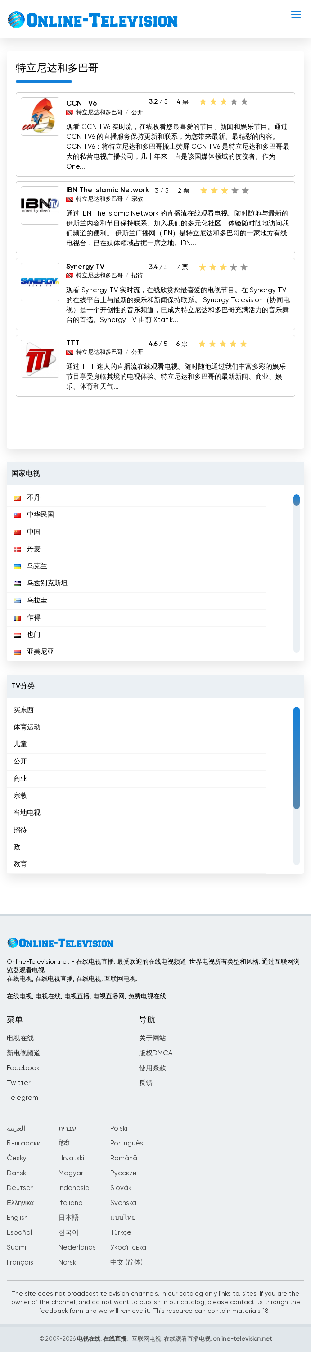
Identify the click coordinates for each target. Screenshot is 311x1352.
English (17, 1217)
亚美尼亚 (34, 651)
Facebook (23, 1068)
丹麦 (27, 549)
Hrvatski (71, 1158)
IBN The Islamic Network (107, 190)
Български (24, 1143)
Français (20, 1262)
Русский (123, 1173)
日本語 (69, 1217)
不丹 (27, 497)
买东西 (24, 710)
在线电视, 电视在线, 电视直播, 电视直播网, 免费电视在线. (87, 996)
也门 (27, 634)
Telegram (22, 1097)
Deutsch (20, 1188)
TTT (73, 343)
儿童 (20, 744)
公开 (137, 112)
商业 (20, 778)
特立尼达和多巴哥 (99, 112)
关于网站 (152, 1038)
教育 (20, 864)
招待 (137, 276)
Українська (128, 1247)
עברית (67, 1128)
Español (19, 1232)
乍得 (27, 617)
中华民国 (34, 514)
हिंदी (64, 1143)
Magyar (71, 1173)
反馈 (146, 1083)
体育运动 (27, 727)
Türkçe (120, 1232)
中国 (27, 532)
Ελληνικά (20, 1203)
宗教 (137, 199)
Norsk (67, 1262)
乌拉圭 (30, 600)
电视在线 (20, 1038)
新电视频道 (24, 1053)
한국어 (69, 1232)
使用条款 (152, 1068)
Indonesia (74, 1188)
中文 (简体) (126, 1262)
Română (123, 1158)
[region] (155, 573)
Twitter (19, 1083)
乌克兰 (30, 566)
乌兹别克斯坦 (41, 583)
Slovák (120, 1188)
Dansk (16, 1173)
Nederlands (77, 1247)
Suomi (16, 1247)
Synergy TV (85, 267)
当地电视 (27, 812)
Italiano (71, 1203)
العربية (16, 1128)
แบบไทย (123, 1217)
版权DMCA (155, 1053)
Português (126, 1143)
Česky (17, 1158)
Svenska (123, 1203)
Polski (118, 1128)
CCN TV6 (81, 103)
